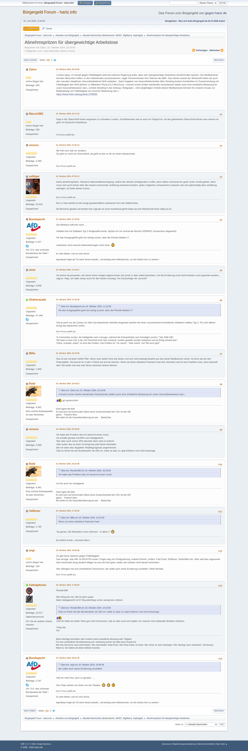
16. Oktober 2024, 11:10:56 (67, 219)
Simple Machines (44, 744)
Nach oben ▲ (221, 744)
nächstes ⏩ (216, 50)
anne (32, 269)
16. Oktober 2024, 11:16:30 (67, 300)
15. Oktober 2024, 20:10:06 (67, 69)
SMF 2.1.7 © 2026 (28, 744)
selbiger (34, 176)
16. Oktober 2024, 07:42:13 (67, 176)
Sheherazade (37, 299)
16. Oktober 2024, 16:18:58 (67, 429)
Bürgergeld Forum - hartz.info (50, 12)
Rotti (32, 383)
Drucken (219, 60)
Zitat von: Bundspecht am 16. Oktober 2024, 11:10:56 (86, 306)
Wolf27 (119, 35)
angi (32, 550)
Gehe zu (179, 724)
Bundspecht (37, 219)
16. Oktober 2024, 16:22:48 (67, 464)
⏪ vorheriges (200, 50)
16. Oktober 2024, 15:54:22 (67, 383)
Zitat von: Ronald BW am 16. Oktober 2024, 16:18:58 (86, 470)
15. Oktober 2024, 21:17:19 (67, 114)
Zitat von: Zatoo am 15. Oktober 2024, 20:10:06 (83, 390)
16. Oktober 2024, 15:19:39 (67, 353)
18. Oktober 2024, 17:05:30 (67, 585)
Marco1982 (36, 113)
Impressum (167, 744)
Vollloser (34, 510)
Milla (32, 353)
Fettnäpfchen (37, 585)
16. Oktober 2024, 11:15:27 (67, 270)
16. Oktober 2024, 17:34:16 (67, 511)
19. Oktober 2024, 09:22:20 (67, 658)
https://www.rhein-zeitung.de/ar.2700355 (76, 94)
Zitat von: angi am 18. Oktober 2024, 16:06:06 (82, 665)
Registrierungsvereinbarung (184, 744)
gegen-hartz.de (216, 13)
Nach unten (30, 60)
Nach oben (29, 711)
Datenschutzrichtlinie (205, 744)
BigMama (127, 35)
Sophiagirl (137, 35)
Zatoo (33, 69)
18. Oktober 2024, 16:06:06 (67, 550)
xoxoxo (34, 145)
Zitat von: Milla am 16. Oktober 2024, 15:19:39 (82, 517)
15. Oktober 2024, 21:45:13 (67, 145)
